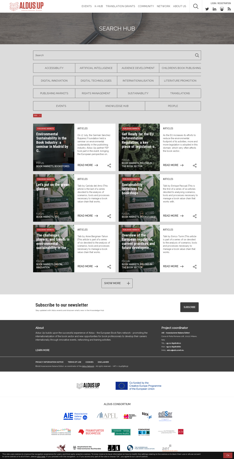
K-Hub (99, 6)
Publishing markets (54, 93)
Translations (180, 93)
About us (179, 6)
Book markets (44, 166)
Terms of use (74, 362)
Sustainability (138, 93)
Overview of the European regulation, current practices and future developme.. (138, 241)
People (173, 106)
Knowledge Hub (117, 106)
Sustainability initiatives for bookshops (132, 188)
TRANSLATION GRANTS (120, 6)
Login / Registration (221, 3)
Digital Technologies (96, 80)
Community (146, 6)
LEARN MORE (42, 350)
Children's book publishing (181, 68)
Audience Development (138, 68)
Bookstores (61, 166)
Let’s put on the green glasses (52, 186)
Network (163, 6)
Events (87, 6)
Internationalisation (138, 80)
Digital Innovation (54, 80)
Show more (112, 283)
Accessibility (54, 68)
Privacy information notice (49, 362)
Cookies (89, 362)
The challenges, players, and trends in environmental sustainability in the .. (52, 241)
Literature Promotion (180, 80)
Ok (227, 455)
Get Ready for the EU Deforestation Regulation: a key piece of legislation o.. (139, 140)
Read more (85, 165)
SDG (56, 217)
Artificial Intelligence (96, 68)
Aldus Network (88, 366)
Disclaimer (103, 362)
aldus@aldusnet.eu (175, 350)
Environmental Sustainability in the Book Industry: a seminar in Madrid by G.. (52, 142)
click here (41, 456)
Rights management (96, 93)
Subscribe (189, 307)
